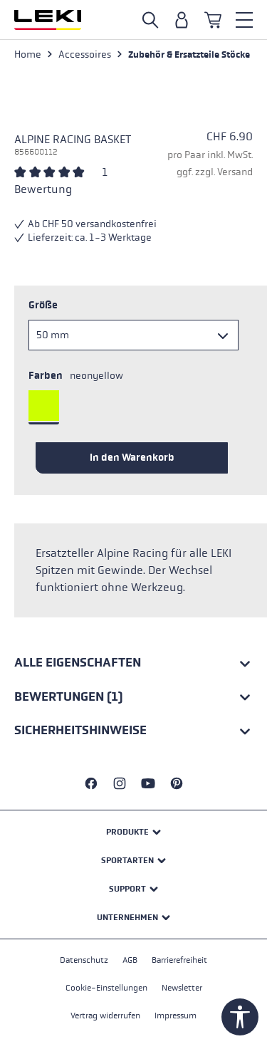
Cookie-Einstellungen (106, 988)
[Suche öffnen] (150, 19)
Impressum (176, 1015)
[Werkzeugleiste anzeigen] (239, 1016)
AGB (129, 960)
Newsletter (182, 988)
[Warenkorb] (212, 19)
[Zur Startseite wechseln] (47, 20)
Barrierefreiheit (179, 960)
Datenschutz (84, 960)
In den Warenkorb (132, 457)
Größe (43, 305)
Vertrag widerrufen (105, 1015)
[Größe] (133, 335)
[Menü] (244, 19)
